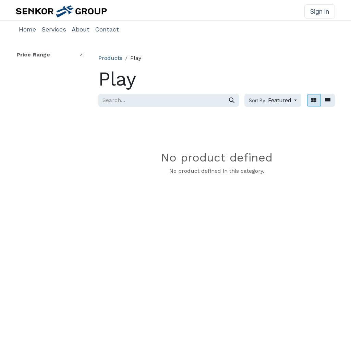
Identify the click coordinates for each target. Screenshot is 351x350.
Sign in (319, 11)
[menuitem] (27, 29)
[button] (272, 100)
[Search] (232, 100)
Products (110, 58)
